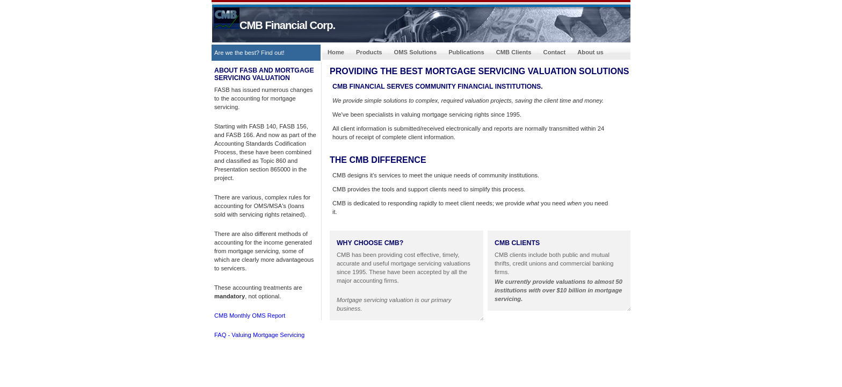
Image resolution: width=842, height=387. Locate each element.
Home (336, 52)
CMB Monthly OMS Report (249, 315)
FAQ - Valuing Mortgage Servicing (259, 335)
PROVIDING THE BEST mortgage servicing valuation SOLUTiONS (479, 71)
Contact (554, 52)
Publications (466, 52)
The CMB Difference (378, 159)
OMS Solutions (415, 52)
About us (590, 52)
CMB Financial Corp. (274, 25)
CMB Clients (514, 52)
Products (369, 52)
